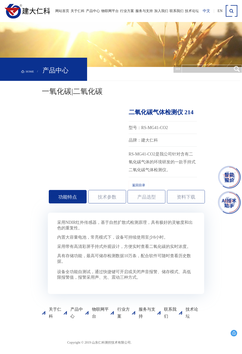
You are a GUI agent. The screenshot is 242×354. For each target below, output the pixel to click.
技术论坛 (192, 11)
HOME (30, 71)
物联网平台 (110, 11)
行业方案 (127, 11)
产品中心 (93, 11)
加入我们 (161, 11)
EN (220, 11)
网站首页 (62, 11)
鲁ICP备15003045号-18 (154, 342)
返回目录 (138, 185)
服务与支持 (144, 11)
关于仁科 (78, 11)
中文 (206, 11)
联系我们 (176, 11)
